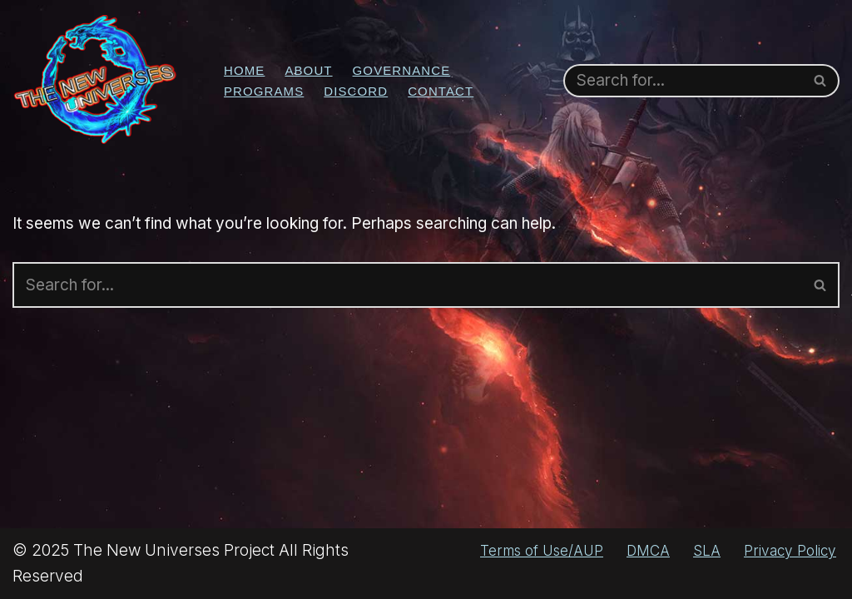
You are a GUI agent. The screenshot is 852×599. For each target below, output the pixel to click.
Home (244, 70)
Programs (264, 91)
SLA (707, 550)
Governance (402, 70)
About (308, 70)
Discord (356, 91)
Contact (440, 91)
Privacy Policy (790, 550)
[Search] (682, 80)
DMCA (648, 550)
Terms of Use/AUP (541, 550)
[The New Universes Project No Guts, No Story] (95, 80)
